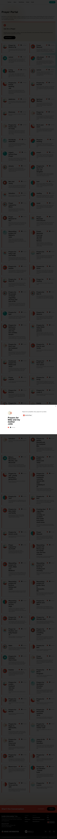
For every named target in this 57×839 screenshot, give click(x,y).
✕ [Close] (55, 406)
